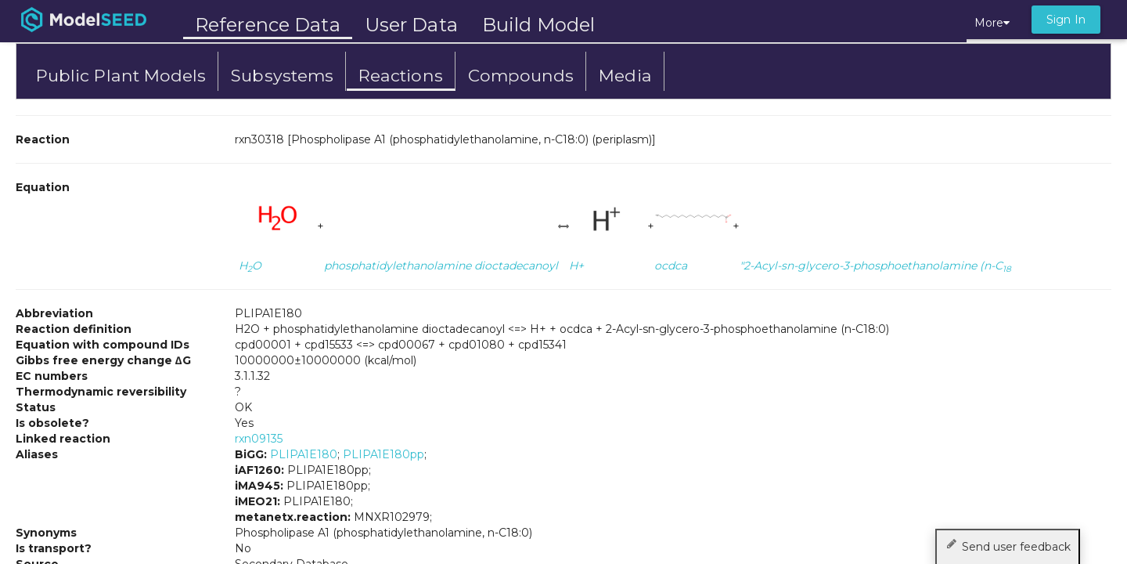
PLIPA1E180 (303, 454)
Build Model (538, 24)
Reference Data (267, 24)
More (992, 23)
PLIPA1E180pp (383, 454)
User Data (411, 24)
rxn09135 (259, 439)
